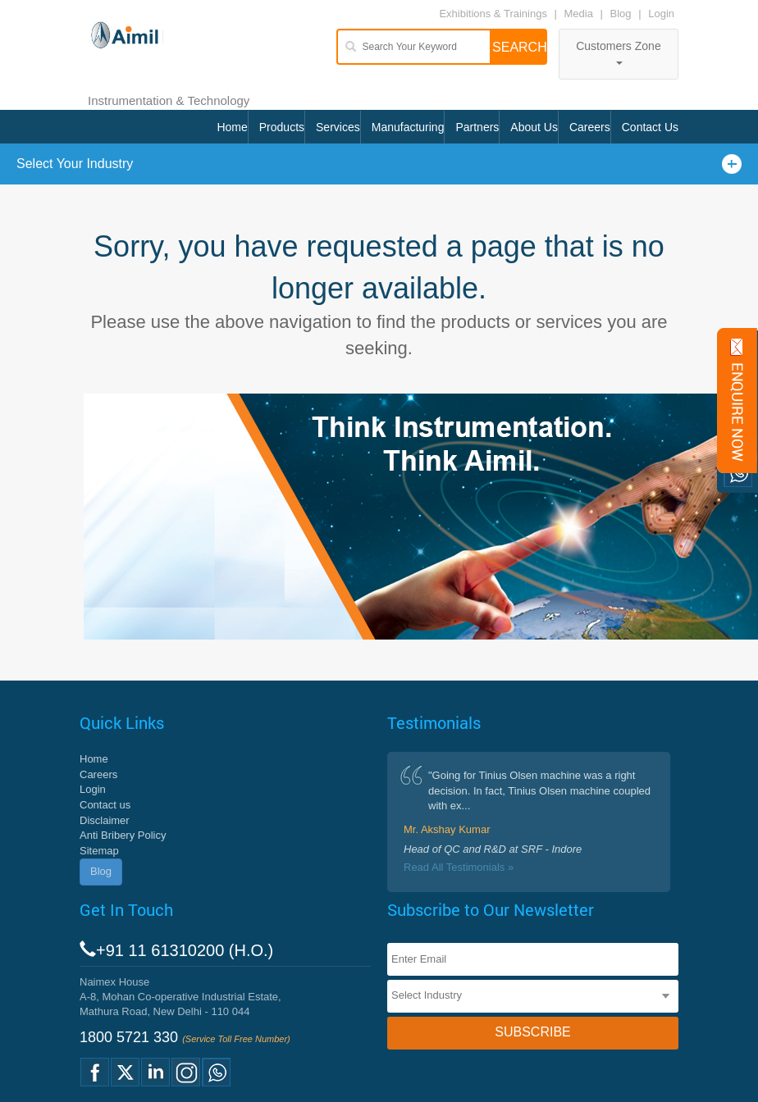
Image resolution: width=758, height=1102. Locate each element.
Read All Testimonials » (459, 867)
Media (580, 13)
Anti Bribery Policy (123, 835)
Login (661, 13)
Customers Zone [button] (618, 52)
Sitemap (99, 851)
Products (281, 127)
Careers (589, 127)
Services (338, 127)
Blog (621, 13)
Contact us (105, 805)
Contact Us (650, 127)
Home (232, 127)
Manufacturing (408, 127)
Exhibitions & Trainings (493, 13)
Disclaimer (105, 820)
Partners (477, 127)
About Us (534, 127)
